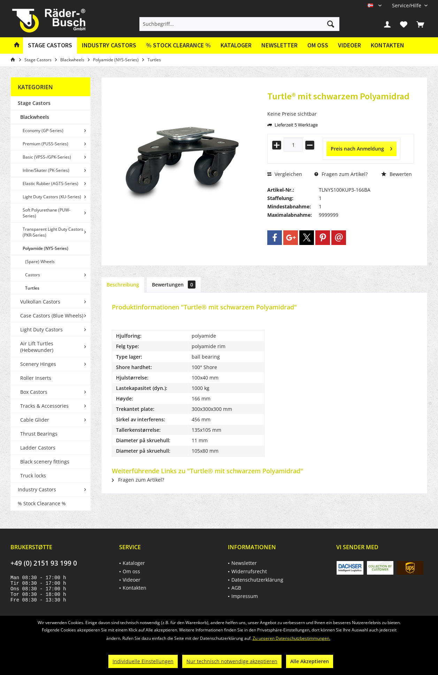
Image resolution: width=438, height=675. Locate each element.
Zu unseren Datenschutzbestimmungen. (291, 638)
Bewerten (396, 174)
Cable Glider (34, 419)
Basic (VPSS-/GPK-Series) (47, 157)
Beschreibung (123, 284)
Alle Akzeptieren (309, 661)
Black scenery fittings (44, 461)
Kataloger (236, 45)
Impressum (244, 596)
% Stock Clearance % (42, 503)
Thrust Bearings (38, 433)
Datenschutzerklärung (257, 579)
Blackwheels (34, 117)
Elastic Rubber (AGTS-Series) (50, 183)
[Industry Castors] (109, 45)
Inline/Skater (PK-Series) (46, 170)
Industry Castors (37, 489)
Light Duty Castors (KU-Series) (52, 197)
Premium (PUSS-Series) (45, 144)
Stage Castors (34, 103)
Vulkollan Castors (40, 301)
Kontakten (387, 45)
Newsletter (279, 45)
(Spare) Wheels (40, 261)
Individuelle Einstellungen (143, 661)
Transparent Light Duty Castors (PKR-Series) (53, 232)
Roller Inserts (35, 378)
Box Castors (33, 392)
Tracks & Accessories (44, 405)
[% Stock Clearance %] (178, 45)
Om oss (317, 45)
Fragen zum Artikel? (341, 174)
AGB (236, 587)
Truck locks (33, 475)
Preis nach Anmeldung (361, 147)
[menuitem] (407, 5)
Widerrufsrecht (249, 571)
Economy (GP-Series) (43, 130)
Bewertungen (173, 285)
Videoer (349, 45)
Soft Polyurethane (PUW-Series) (46, 213)
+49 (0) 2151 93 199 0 (43, 563)
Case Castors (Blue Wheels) (51, 315)
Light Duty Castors (41, 329)
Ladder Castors (37, 447)
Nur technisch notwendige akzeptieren (231, 661)
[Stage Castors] (50, 45)
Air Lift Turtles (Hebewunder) (36, 346)
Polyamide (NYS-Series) (45, 248)
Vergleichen (284, 174)
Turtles (32, 288)
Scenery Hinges (38, 364)
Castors (32, 275)
